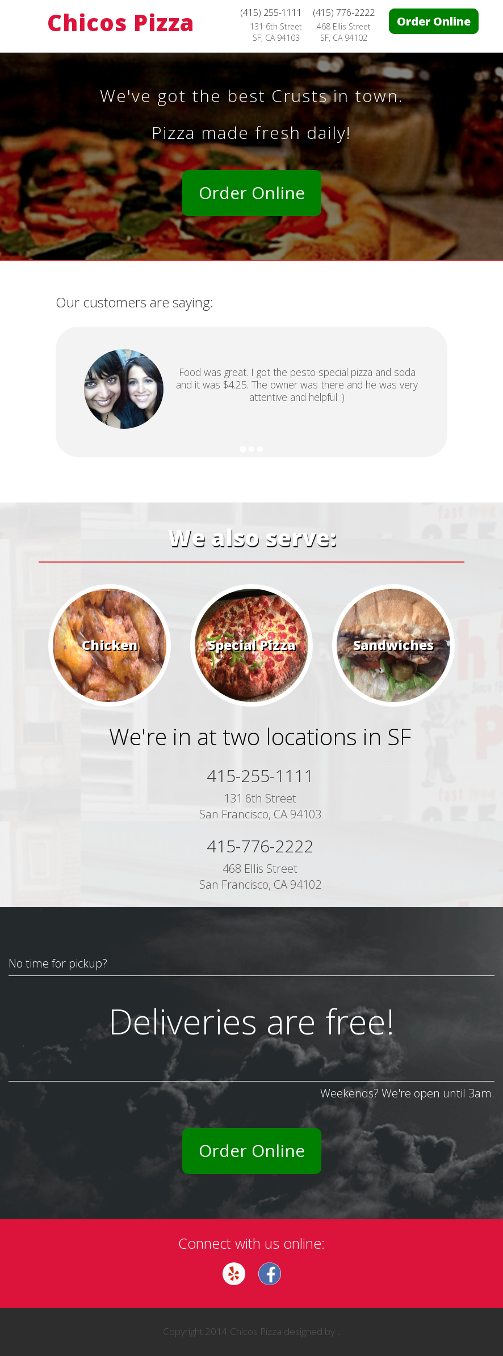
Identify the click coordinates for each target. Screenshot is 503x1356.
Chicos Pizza (121, 23)
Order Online (434, 21)
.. (339, 1331)
